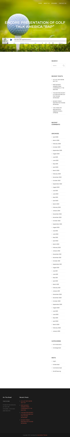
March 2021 (56, 284)
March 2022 (56, 244)
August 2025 (56, 154)
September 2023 (57, 184)
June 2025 (55, 160)
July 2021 (55, 271)
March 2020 (56, 324)
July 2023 (55, 190)
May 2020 (55, 318)
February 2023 (57, 207)
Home (40, 3)
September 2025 (57, 150)
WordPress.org (57, 371)
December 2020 (57, 294)
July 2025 (55, 157)
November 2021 (57, 257)
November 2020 (57, 298)
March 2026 (56, 140)
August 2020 (56, 308)
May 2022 (55, 237)
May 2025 (55, 164)
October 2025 (56, 147)
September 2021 (57, 264)
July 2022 (55, 231)
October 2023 (56, 180)
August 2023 (56, 187)
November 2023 (57, 177)
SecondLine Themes (42, 435)
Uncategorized (57, 348)
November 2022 (57, 217)
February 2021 (56, 287)
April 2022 (55, 241)
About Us (47, 3)
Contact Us (62, 3)
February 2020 (57, 328)
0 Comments (48, 30)
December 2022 (57, 214)
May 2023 (55, 197)
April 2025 (55, 167)
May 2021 (55, 277)
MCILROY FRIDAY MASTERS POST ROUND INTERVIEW (59, 102)
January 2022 (56, 251)
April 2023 (55, 200)
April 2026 (55, 137)
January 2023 (56, 210)
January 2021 (56, 291)
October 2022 (56, 221)
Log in (54, 361)
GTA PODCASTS (37, 30)
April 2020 (55, 321)
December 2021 (57, 254)
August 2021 (56, 267)
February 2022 (57, 247)
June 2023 (55, 194)
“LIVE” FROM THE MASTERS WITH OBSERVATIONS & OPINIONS (57, 110)
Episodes (54, 3)
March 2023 (56, 204)
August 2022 (56, 227)
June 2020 (55, 314)
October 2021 (56, 261)
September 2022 (57, 224)
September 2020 (57, 304)
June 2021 (55, 274)
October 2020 (56, 301)
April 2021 (55, 281)
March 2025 (56, 170)
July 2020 (55, 311)
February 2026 (57, 144)
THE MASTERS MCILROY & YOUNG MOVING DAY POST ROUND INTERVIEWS (59, 95)
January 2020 (56, 331)
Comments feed (57, 368)
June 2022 (55, 234)
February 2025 (57, 174)
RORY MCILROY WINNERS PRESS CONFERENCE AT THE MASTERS (58, 87)
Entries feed (56, 364)
